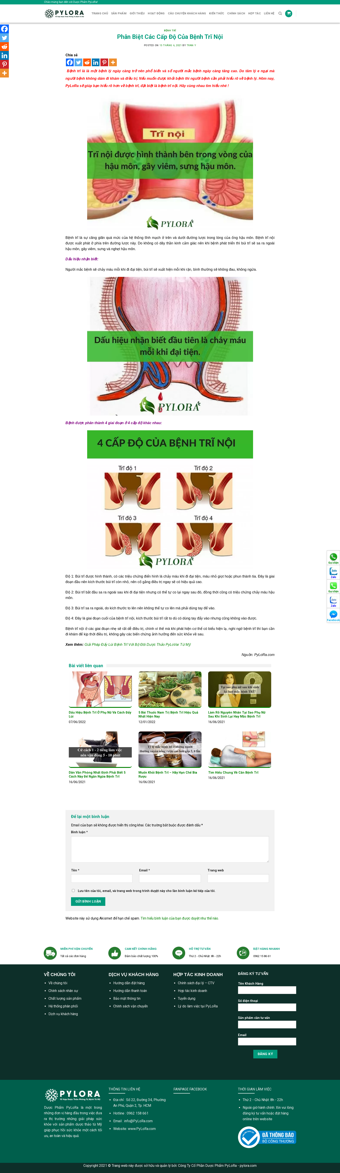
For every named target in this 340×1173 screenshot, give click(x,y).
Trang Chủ (100, 13)
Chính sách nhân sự (63, 991)
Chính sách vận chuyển (130, 1006)
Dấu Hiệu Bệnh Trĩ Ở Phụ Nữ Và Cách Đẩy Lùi (100, 715)
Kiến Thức (216, 13)
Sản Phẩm (119, 13)
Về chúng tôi (57, 983)
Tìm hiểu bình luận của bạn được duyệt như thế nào (179, 918)
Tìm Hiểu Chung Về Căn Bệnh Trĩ (233, 772)
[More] (113, 62)
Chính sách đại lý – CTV (196, 983)
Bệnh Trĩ (170, 30)
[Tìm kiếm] (280, 13)
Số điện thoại (267, 1006)
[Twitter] (78, 62)
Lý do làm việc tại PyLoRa (198, 1006)
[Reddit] (87, 62)
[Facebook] (70, 62)
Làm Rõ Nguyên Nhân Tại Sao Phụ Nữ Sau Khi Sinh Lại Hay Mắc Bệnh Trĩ (236, 715)
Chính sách (236, 13)
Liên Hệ (269, 13)
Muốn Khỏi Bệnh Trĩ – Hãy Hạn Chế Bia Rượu (167, 775)
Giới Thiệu (137, 13)
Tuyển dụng (186, 998)
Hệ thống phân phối (63, 1006)
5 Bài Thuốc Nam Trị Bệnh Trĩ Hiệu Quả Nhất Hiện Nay (168, 715)
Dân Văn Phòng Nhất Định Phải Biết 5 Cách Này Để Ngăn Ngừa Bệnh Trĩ (97, 775)
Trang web (215, 870)
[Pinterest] (104, 62)
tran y (191, 45)
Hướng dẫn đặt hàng (129, 983)
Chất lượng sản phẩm (64, 998)
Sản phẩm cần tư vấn (267, 1023)
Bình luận (79, 832)
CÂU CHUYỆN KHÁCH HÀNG (187, 13)
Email (144, 870)
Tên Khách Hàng (267, 989)
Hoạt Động (156, 13)
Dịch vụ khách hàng (63, 1014)
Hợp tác (254, 13)
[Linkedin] (96, 62)
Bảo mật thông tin (126, 998)
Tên (75, 870)
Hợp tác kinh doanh (192, 991)
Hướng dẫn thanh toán (130, 991)
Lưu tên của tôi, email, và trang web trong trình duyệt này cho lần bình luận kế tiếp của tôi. (146, 891)
